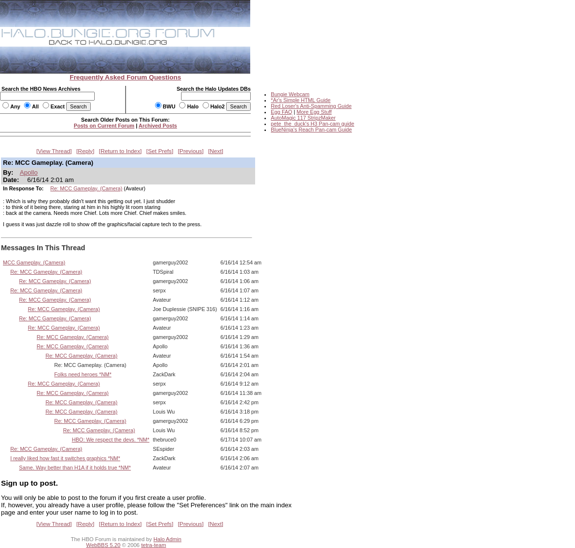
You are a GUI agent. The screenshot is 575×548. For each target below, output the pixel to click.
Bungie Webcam (290, 94)
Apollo (28, 172)
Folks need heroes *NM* (83, 374)
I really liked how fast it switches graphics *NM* (65, 458)
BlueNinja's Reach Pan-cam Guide (311, 129)
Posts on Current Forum (104, 126)
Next (216, 151)
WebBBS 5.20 (103, 545)
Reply (85, 151)
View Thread (54, 151)
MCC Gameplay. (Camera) (34, 262)
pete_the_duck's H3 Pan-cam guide (312, 124)
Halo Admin (168, 539)
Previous (191, 151)
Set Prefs (160, 151)
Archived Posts (158, 126)
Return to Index (120, 151)
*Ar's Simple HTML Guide (301, 100)
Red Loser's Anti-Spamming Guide (311, 106)
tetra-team (153, 545)
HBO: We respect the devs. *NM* (110, 440)
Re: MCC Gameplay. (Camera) (87, 188)
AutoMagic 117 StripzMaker (303, 118)
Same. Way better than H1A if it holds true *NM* (75, 467)
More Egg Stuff (314, 112)
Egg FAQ (281, 112)
